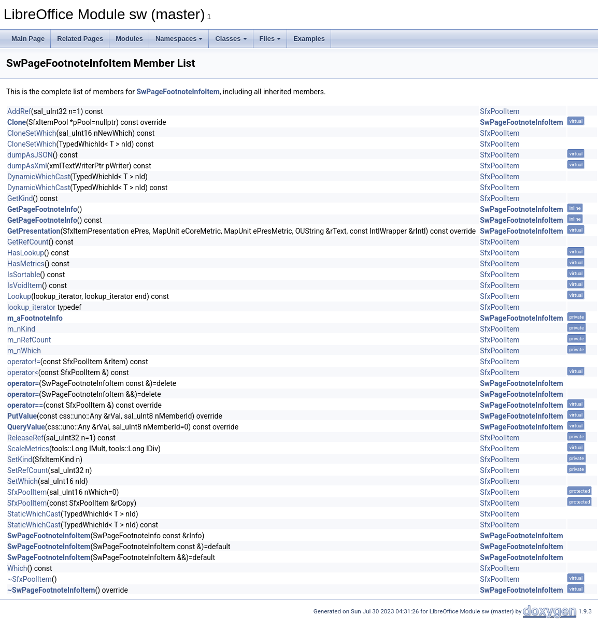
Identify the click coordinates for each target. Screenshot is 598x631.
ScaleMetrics (28, 448)
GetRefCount (28, 242)
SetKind (19, 459)
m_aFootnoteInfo (35, 318)
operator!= (23, 361)
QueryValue (26, 427)
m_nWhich (24, 351)
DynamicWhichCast (38, 177)
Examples (309, 38)
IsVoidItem (24, 285)
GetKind (20, 198)
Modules (129, 38)
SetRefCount (27, 470)
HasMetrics (26, 264)
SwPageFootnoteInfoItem (177, 92)
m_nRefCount (29, 340)
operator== (25, 405)
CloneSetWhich (31, 133)
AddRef (19, 111)
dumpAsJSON (30, 155)
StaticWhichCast (34, 514)
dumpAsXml (27, 166)
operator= (23, 383)
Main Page (28, 38)
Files (270, 38)
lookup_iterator (31, 307)
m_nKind (21, 329)
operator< (22, 372)
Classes (231, 38)
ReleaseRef (25, 438)
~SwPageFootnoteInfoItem (51, 590)
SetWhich (22, 481)
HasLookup (25, 253)
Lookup (19, 296)
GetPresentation (33, 231)
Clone (16, 122)
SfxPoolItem (499, 111)
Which (17, 568)
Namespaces (179, 38)
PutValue (22, 416)
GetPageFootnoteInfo (42, 209)
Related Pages (80, 38)
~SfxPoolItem (29, 579)
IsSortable (23, 274)
